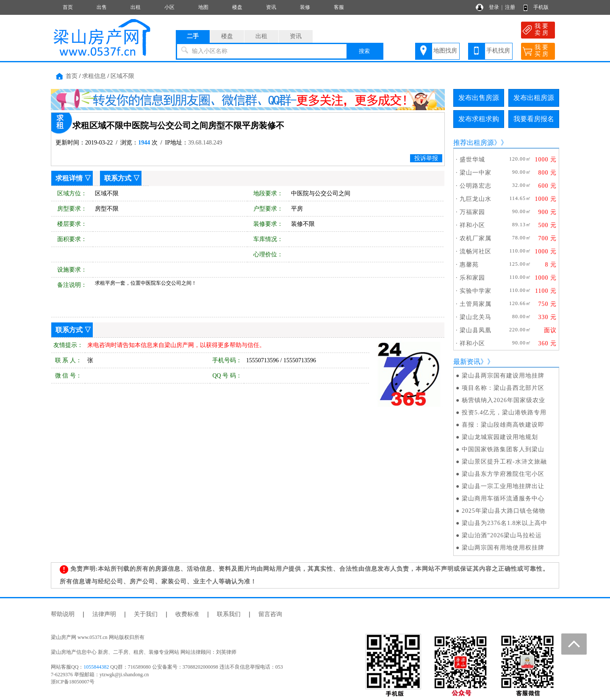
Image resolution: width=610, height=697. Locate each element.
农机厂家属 (475, 238)
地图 (203, 7)
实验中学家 (475, 291)
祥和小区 (472, 225)
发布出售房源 (478, 97)
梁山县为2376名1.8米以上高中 (505, 523)
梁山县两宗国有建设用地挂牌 (503, 375)
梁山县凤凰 (475, 330)
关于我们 (146, 614)
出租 (135, 7)
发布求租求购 (478, 118)
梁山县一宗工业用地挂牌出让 (503, 486)
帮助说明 (63, 614)
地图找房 (445, 50)
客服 (339, 7)
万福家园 (472, 212)
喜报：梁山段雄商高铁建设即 (503, 425)
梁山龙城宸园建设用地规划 (500, 437)
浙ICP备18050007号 (72, 682)
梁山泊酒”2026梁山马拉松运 (502, 535)
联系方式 (117, 178)
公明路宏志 (475, 186)
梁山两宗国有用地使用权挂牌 (503, 547)
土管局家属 (475, 304)
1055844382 (96, 667)
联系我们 (229, 614)
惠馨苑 (469, 264)
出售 (102, 7)
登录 (494, 7)
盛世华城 (472, 159)
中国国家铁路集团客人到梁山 (503, 449)
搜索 (364, 51)
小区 (169, 7)
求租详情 (69, 178)
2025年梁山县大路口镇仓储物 (503, 511)
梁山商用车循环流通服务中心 (503, 498)
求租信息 (94, 76)
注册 (510, 7)
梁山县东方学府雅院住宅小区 (503, 474)
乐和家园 (472, 278)
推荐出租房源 (473, 142)
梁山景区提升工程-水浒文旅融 (504, 461)
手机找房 (498, 50)
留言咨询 (270, 614)
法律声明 (104, 614)
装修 (305, 7)
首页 (68, 7)
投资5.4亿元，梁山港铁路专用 (504, 412)
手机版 (541, 7)
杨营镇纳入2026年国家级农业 (503, 400)
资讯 (271, 7)
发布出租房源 (533, 97)
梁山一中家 (475, 172)
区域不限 (122, 76)
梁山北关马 (475, 317)
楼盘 (237, 7)
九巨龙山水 (475, 199)
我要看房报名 (533, 118)
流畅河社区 (475, 251)
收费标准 (187, 614)
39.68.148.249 (205, 142)
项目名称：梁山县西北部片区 (503, 388)
